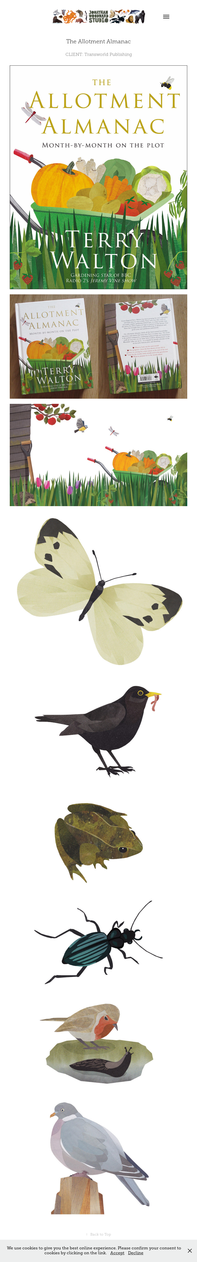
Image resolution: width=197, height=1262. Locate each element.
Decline (135, 1253)
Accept (117, 1253)
